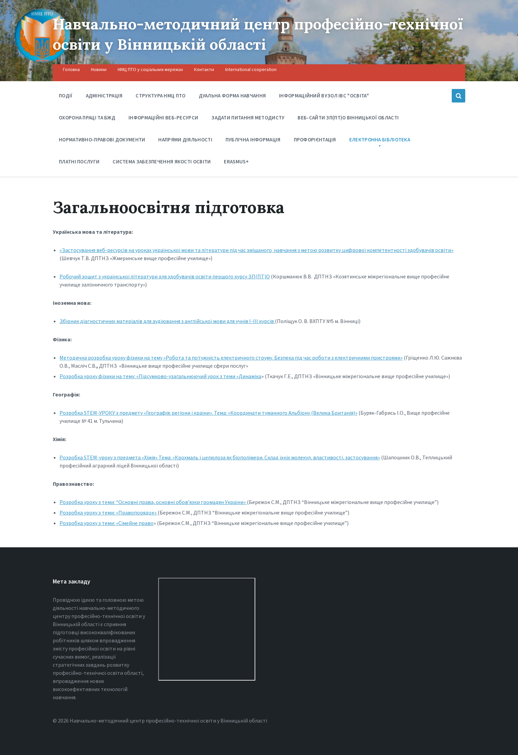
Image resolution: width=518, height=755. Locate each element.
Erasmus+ (236, 161)
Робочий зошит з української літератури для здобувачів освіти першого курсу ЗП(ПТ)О (165, 276)
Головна (71, 69)
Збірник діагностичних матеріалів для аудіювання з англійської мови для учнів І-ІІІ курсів (167, 321)
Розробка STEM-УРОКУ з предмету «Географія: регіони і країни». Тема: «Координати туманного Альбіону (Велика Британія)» (208, 412)
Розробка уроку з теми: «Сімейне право (107, 523)
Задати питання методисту (247, 117)
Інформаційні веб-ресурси (163, 117)
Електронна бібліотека (379, 141)
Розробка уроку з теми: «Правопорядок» (109, 512)
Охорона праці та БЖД (87, 119)
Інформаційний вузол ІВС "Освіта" (324, 97)
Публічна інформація (253, 141)
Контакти (204, 69)
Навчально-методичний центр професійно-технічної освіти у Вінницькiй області (233, 33)
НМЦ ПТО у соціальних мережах (150, 69)
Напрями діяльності (185, 141)
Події (66, 95)
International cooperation (251, 69)
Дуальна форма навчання (232, 95)
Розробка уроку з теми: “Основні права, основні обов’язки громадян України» (153, 502)
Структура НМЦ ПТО (160, 95)
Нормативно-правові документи (102, 141)
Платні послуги (79, 163)
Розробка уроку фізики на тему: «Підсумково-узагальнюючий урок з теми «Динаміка (160, 376)
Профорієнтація (315, 141)
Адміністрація (104, 95)
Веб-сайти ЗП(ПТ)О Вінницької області (348, 117)
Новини (99, 69)
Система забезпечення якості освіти (162, 161)
